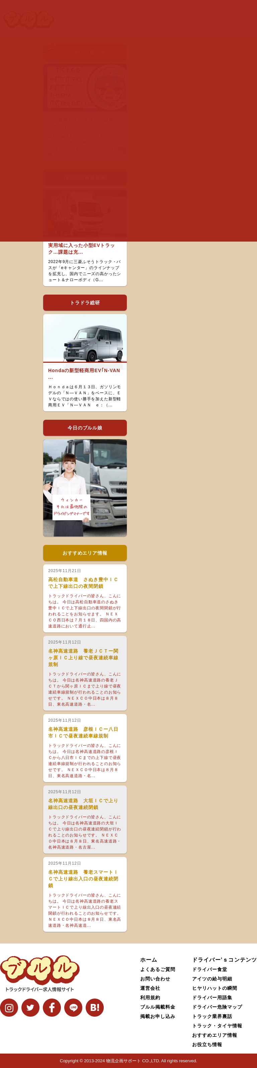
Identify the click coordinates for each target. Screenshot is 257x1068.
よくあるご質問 (157, 969)
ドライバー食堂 (209, 969)
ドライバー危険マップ (217, 1007)
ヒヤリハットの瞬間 (214, 988)
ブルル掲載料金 (157, 1007)
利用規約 (150, 997)
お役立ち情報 (207, 1044)
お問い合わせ (155, 978)
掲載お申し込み (157, 1016)
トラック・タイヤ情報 (217, 1025)
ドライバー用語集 (212, 997)
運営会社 (150, 988)
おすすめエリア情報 (214, 1035)
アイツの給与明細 (212, 978)
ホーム (148, 960)
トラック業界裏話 (212, 1016)
